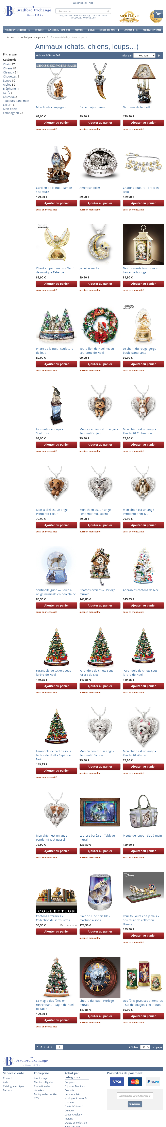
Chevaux (9, 97)
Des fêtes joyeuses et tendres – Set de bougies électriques (143, 1003)
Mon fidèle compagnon (51, 107)
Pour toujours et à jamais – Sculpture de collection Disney (141, 920)
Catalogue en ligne (13, 1086)
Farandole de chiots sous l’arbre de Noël (96, 673)
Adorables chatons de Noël (141, 590)
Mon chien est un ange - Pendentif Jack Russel (52, 837)
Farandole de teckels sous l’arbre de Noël (53, 673)
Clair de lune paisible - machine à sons (95, 918)
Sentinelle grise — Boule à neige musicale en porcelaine (56, 592)
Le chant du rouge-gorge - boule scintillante (140, 351)
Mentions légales (43, 1082)
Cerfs (6, 93)
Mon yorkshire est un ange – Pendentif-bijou (99, 431)
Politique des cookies (45, 1094)
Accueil (11, 37)
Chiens (7, 68)
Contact (7, 1078)
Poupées (69, 1082)
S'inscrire (134, 1104)
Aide (91, 3)
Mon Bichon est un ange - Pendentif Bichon (97, 753)
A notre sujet (41, 1078)
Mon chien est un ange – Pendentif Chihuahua (139, 431)
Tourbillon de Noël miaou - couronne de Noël (98, 351)
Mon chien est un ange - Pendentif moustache (96, 512)
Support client (80, 3)
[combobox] (83, 11)
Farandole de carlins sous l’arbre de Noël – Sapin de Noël (53, 755)
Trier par (127, 55)
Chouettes (10, 76)
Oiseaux (8, 72)
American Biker (90, 188)
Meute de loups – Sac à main (142, 835)
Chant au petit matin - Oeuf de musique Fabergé (54, 270)
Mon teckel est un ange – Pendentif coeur (53, 512)
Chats (7, 64)
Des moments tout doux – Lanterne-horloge (140, 270)
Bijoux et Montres (75, 1086)
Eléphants (10, 88)
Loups (7, 80)
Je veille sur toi (89, 268)
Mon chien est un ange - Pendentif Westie (139, 753)
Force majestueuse (92, 107)
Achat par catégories (33, 37)
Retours (7, 1090)
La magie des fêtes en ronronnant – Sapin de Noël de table (55, 1005)
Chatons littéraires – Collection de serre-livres (53, 918)
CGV (36, 1098)
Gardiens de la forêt (136, 107)
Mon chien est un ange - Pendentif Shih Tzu (139, 512)
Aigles (7, 84)
